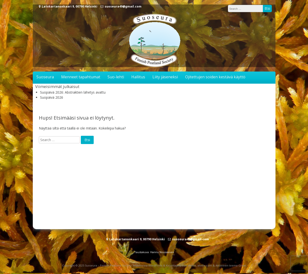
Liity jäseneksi (165, 77)
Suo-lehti (116, 77)
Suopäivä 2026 (51, 97)
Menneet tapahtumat (80, 77)
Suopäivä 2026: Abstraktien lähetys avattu (73, 92)
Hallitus (138, 77)
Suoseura (45, 77)
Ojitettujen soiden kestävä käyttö (215, 77)
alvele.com (205, 265)
